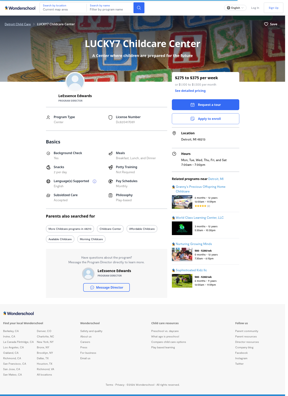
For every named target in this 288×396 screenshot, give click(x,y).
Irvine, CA (9, 336)
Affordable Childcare (142, 228)
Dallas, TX (43, 358)
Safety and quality (91, 331)
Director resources (247, 341)
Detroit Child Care (18, 24)
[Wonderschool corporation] (142, 313)
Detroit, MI (216, 179)
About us (86, 336)
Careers (85, 341)
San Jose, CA (11, 369)
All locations (44, 374)
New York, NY (45, 341)
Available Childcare (60, 239)
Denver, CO (44, 331)
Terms (109, 384)
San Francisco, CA (14, 363)
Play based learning (163, 347)
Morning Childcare (91, 239)
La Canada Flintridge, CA (18, 341)
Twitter (239, 363)
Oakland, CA (11, 352)
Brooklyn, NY (45, 352)
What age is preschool (165, 336)
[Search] (138, 7)
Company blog (244, 347)
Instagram (241, 358)
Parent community (246, 331)
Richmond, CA (12, 358)
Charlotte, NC (45, 336)
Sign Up (273, 7)
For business (88, 352)
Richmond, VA (45, 369)
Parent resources (246, 336)
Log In (255, 7)
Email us (85, 358)
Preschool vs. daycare (165, 331)
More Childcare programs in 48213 (70, 228)
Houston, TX (44, 363)
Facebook (241, 352)
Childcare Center (110, 228)
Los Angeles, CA (13, 347)
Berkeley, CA (11, 331)
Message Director (106, 287)
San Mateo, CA (12, 374)
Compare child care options (168, 341)
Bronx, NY (43, 347)
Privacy (119, 384)
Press (83, 347)
